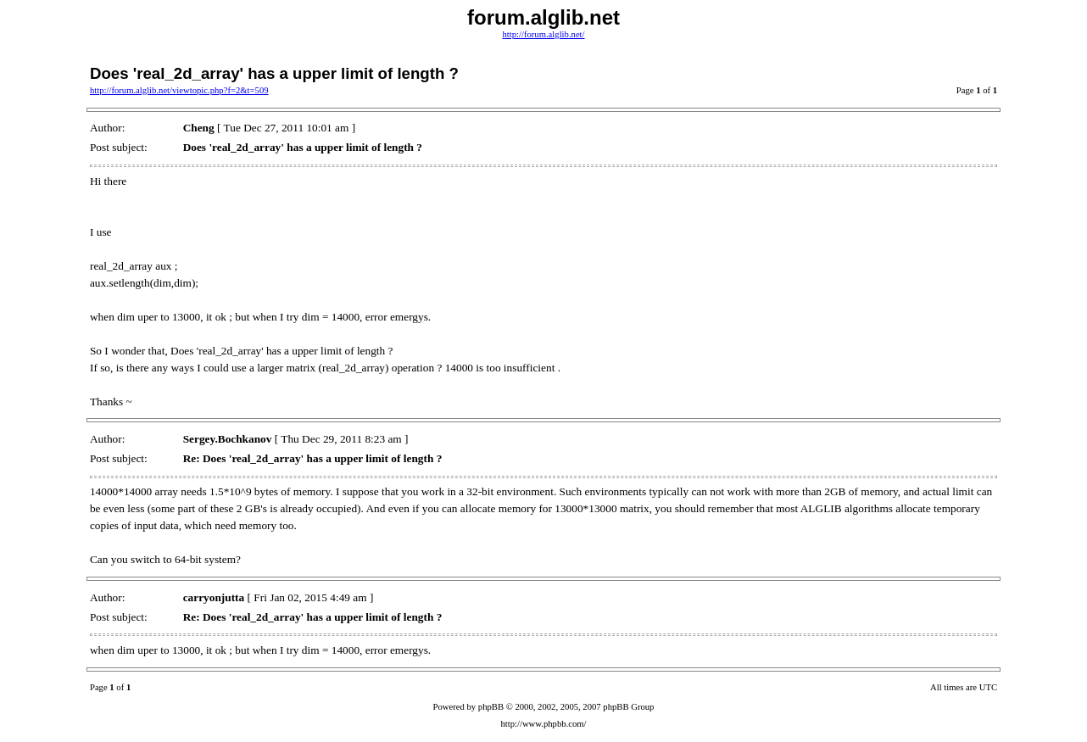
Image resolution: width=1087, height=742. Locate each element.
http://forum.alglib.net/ (543, 34)
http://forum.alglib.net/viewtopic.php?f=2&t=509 (179, 90)
